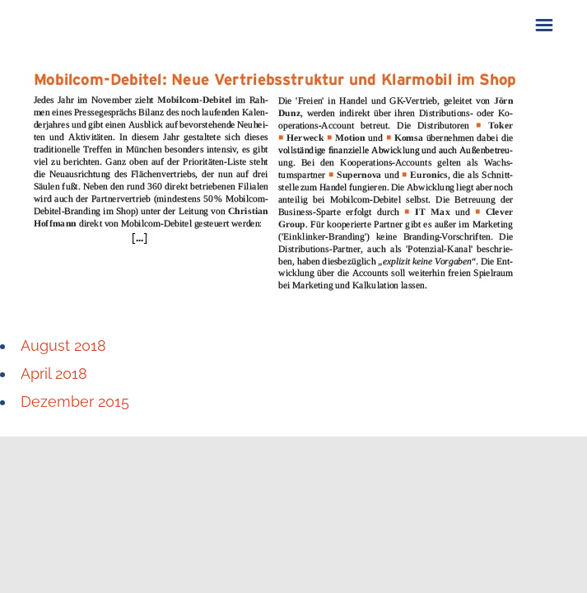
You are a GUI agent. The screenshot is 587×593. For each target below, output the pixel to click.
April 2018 (54, 373)
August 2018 (63, 345)
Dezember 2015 (75, 401)
